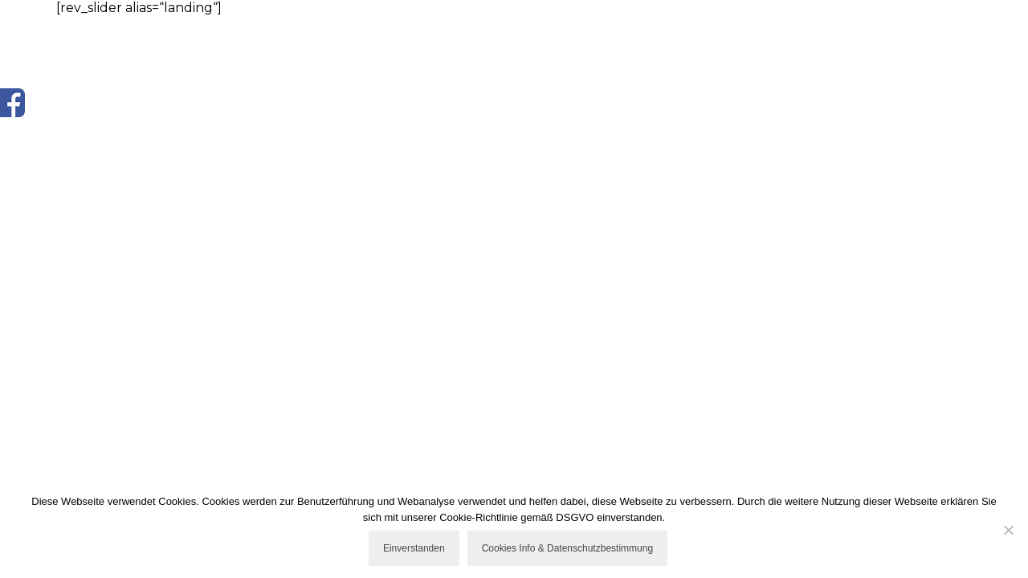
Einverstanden (414, 548)
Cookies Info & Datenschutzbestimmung (567, 548)
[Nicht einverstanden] (1008, 530)
